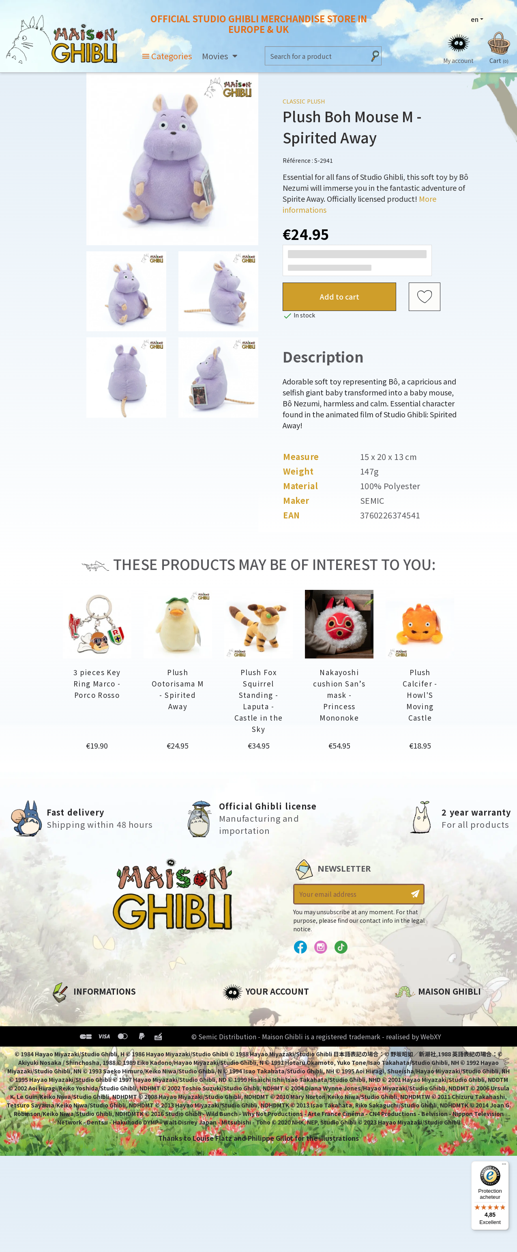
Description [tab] (323, 356)
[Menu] (504, 1166)
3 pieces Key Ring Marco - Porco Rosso (97, 683)
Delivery (63, 1065)
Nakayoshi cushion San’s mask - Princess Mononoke (339, 695)
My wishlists (243, 1065)
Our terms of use (79, 1038)
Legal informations (83, 1024)
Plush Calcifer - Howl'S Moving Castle (420, 695)
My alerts (238, 1079)
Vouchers (238, 1052)
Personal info (244, 1010)
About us (65, 1010)
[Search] (315, 56)
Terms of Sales (75, 1052)
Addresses (239, 1038)
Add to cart (339, 296)
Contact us (413, 1097)
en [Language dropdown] (474, 19)
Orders (233, 1024)
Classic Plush (304, 101)
